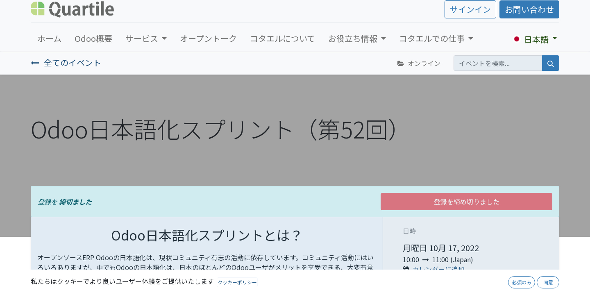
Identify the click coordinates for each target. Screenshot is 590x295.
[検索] (550, 63)
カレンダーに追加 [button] (438, 269)
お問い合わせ (529, 9)
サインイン (470, 9)
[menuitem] (49, 38)
